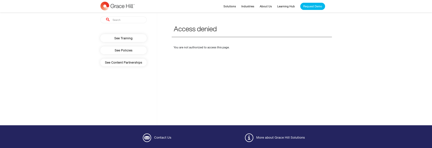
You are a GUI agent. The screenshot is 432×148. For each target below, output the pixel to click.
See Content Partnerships (123, 62)
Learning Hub (286, 6)
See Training (123, 38)
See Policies (123, 50)
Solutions (229, 6)
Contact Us (157, 137)
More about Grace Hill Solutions (275, 137)
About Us (266, 6)
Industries (247, 6)
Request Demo (312, 6)
